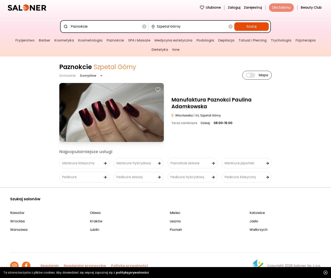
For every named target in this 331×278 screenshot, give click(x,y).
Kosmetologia (90, 40)
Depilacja (226, 40)
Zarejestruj (253, 7)
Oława (95, 212)
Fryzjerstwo (25, 40)
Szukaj (251, 26)
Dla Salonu (281, 7)
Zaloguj (234, 7)
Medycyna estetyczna (173, 40)
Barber (44, 40)
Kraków (96, 221)
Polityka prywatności (129, 265)
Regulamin (50, 265)
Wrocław (17, 221)
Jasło (254, 221)
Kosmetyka (64, 40)
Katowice (257, 212)
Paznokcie (115, 40)
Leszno (175, 221)
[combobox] (105, 26)
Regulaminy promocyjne (85, 265)
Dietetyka (160, 49)
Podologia (205, 40)
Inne (175, 49)
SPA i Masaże (139, 40)
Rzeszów (17, 212)
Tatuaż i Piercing (253, 40)
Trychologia (281, 40)
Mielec (175, 212)
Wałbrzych (258, 229)
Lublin (94, 229)
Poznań (176, 229)
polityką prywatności (132, 272)
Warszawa (18, 229)
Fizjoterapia (306, 40)
